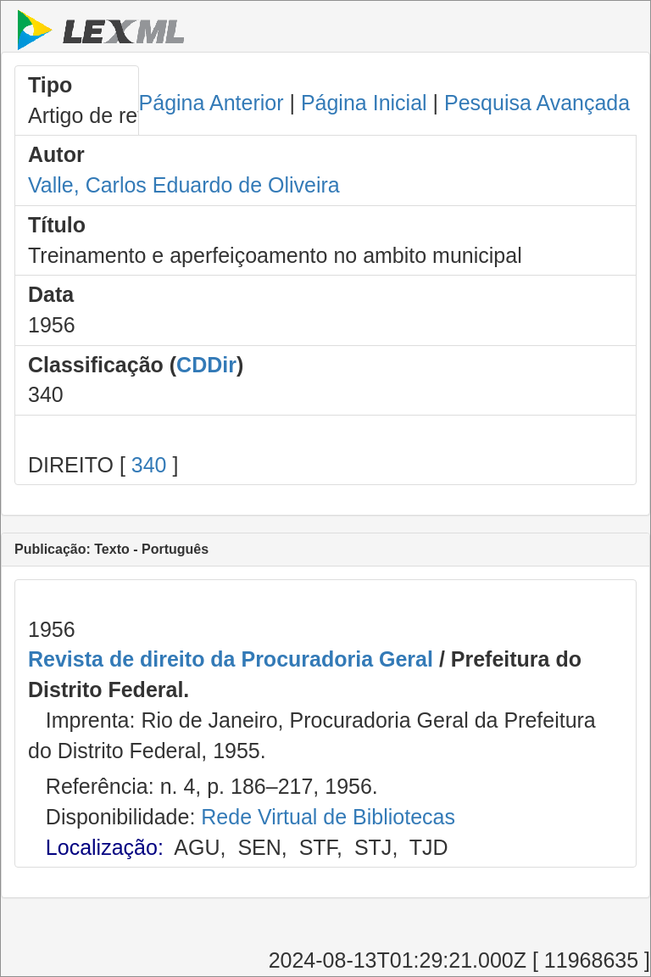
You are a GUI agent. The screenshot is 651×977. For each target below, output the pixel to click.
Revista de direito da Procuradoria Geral (230, 659)
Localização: (105, 847)
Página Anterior (211, 102)
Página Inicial (364, 102)
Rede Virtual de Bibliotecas (328, 817)
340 (149, 465)
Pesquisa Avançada (537, 102)
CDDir (206, 365)
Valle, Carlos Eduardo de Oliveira (184, 185)
